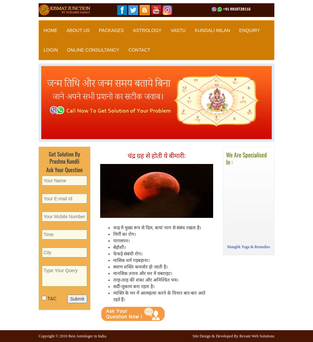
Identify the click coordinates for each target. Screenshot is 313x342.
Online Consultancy (93, 50)
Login (51, 50)
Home (50, 30)
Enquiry (249, 30)
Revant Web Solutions (256, 336)
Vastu (178, 30)
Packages (111, 30)
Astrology (147, 30)
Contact (139, 50)
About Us (78, 30)
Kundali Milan (212, 30)
